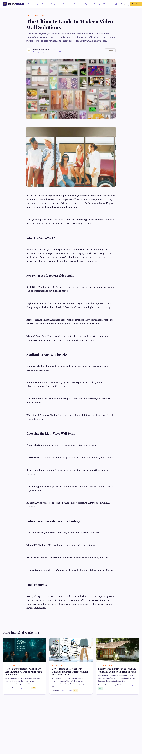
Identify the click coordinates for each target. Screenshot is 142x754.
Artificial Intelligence (51, 4)
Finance (77, 4)
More (106, 4)
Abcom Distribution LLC (44, 49)
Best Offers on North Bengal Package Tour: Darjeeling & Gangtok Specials (117, 670)
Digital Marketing (92, 4)
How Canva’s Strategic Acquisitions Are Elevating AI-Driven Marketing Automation (23, 671)
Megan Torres (11, 688)
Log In (124, 4)
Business (67, 4)
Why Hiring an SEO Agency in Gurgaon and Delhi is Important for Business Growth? (70, 671)
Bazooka (55, 690)
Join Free (136, 4)
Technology (33, 4)
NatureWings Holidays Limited (111, 685)
